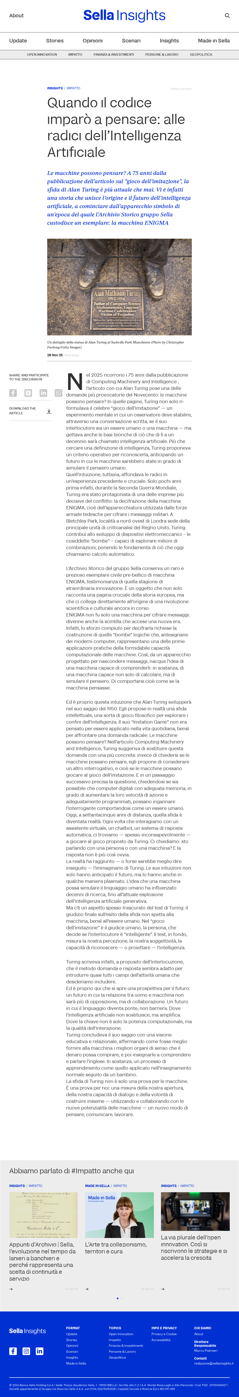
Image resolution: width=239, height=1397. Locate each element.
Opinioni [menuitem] (93, 41)
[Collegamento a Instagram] (26, 1351)
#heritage (71, 355)
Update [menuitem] (18, 41)
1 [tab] (118, 1298)
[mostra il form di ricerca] (227, 15)
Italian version (181, 89)
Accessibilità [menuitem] (161, 1340)
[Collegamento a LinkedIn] (39, 1351)
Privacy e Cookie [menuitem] (164, 1334)
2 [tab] (121, 1298)
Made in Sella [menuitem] (214, 41)
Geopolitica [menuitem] (201, 55)
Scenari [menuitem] (131, 41)
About (16, 16)
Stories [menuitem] (55, 41)
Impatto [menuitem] (75, 55)
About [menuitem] (198, 1334)
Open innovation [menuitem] (42, 55)
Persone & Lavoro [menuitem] (162, 55)
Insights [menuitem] (169, 41)
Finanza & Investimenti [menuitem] (114, 55)
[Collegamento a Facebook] (13, 1351)
